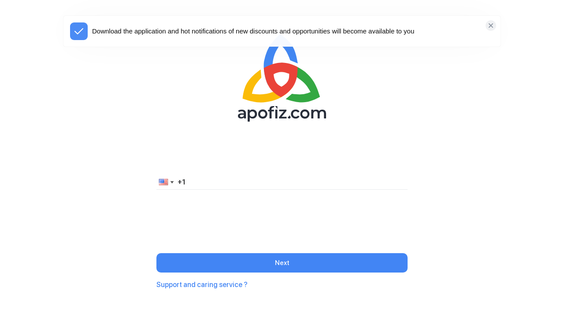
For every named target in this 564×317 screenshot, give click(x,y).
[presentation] (282, 214)
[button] (164, 181)
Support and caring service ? (202, 284)
